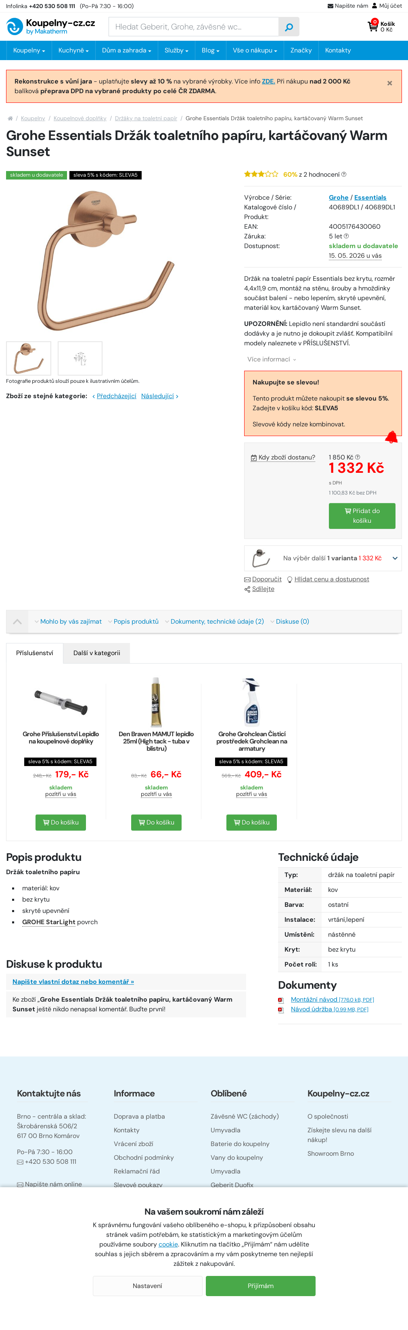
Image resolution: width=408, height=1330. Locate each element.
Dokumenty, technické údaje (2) (214, 621)
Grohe (339, 197)
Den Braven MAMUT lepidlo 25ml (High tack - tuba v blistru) (156, 741)
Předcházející (114, 396)
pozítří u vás (60, 794)
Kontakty (338, 50)
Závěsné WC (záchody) (245, 1116)
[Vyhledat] (288, 26)
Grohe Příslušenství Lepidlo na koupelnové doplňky (61, 737)
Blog (208, 50)
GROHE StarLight (48, 922)
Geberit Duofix (232, 1185)
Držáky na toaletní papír (146, 118)
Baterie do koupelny (240, 1144)
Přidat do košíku (362, 516)
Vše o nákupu (252, 50)
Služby (174, 50)
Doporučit (263, 579)
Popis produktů (133, 621)
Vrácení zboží (133, 1144)
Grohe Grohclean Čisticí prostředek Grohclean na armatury (251, 741)
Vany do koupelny (237, 1157)
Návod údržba (329, 1009)
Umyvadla (226, 1130)
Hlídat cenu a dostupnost (328, 579)
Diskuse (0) (289, 621)
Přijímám (261, 1286)
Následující (160, 396)
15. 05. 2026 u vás (355, 255)
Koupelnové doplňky (80, 118)
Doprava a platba (139, 1116)
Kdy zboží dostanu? (283, 457)
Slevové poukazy (138, 1185)
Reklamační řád (137, 1171)
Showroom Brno (331, 1153)
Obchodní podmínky (144, 1157)
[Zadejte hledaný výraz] (194, 26)
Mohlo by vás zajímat (68, 621)
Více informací (271, 359)
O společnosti (328, 1116)
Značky (301, 50)
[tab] (34, 653)
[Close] (390, 82)
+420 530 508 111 (46, 1161)
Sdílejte (259, 589)
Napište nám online (49, 1184)
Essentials (370, 197)
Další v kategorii (96, 653)
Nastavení (147, 1286)
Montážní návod (332, 999)
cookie (168, 1244)
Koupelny (33, 118)
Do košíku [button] (61, 822)
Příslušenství (34, 653)
